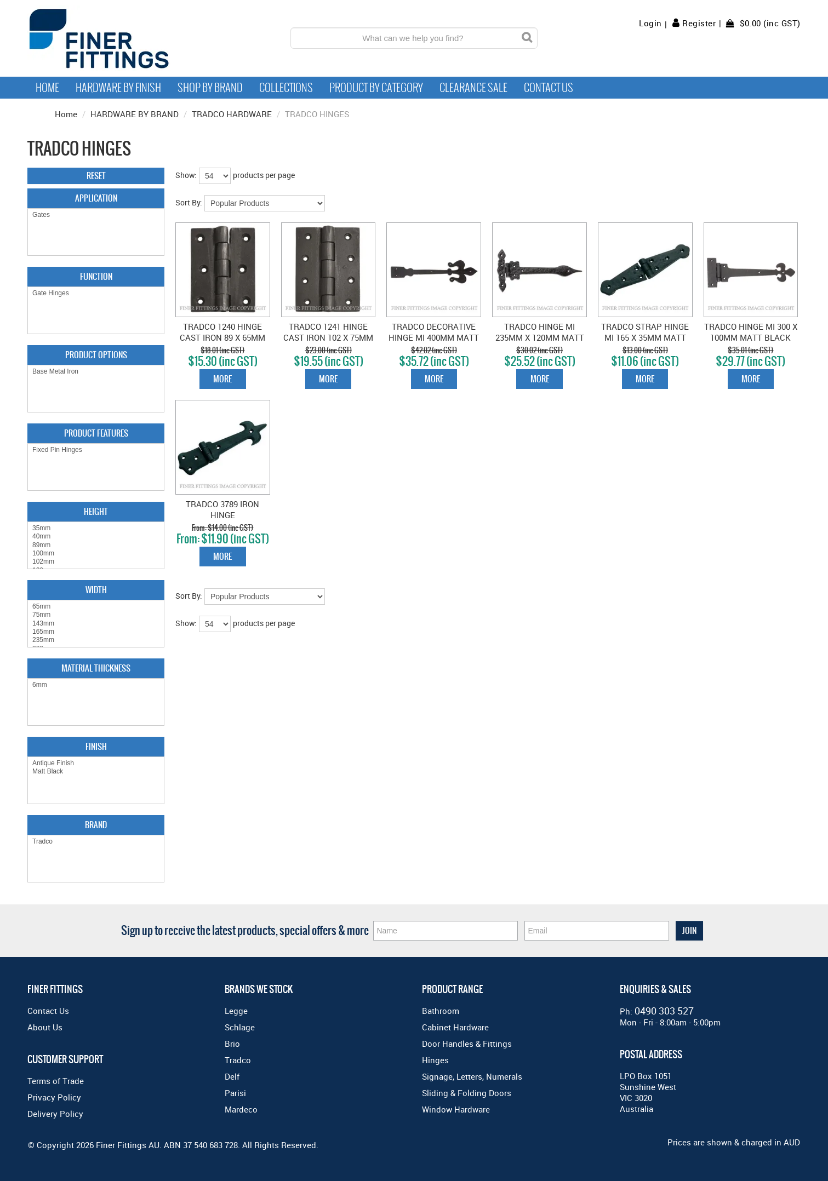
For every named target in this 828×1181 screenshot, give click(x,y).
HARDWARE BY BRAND (134, 113)
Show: (186, 175)
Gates (96, 215)
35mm (96, 528)
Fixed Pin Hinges (96, 450)
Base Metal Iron (96, 372)
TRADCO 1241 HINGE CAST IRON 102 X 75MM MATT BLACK (328, 337)
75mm (96, 615)
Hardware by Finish (118, 88)
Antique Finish (96, 763)
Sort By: (188, 202)
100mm (96, 553)
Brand (96, 824)
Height (96, 511)
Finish (96, 746)
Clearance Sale (473, 88)
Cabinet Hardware (455, 1027)
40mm (96, 536)
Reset (96, 175)
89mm (96, 545)
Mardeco (241, 1109)
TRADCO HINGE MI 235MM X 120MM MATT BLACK (539, 337)
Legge (236, 1010)
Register (699, 23)
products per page (264, 175)
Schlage (240, 1027)
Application (96, 198)
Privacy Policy (54, 1097)
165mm (96, 632)
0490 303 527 (664, 1010)
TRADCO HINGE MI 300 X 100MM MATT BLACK (750, 332)
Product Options (96, 354)
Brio (232, 1043)
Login (650, 23)
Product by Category (376, 88)
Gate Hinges (96, 293)
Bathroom (440, 1010)
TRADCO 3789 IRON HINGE (222, 509)
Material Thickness (95, 668)
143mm (96, 624)
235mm (96, 640)
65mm (96, 607)
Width (96, 589)
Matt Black (96, 771)
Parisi (235, 1092)
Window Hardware (456, 1109)
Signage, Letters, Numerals (472, 1076)
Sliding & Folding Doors (466, 1092)
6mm (96, 685)
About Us (44, 1027)
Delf (232, 1076)
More (222, 378)
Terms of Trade (55, 1080)
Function (96, 276)
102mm (96, 562)
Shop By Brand (210, 88)
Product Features (96, 433)
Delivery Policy (55, 1113)
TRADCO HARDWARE (232, 113)
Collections (286, 88)
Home (47, 88)
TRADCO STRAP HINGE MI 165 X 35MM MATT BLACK (645, 337)
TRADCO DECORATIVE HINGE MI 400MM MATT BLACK (434, 337)
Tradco (96, 842)
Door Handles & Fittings (467, 1043)
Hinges (435, 1059)
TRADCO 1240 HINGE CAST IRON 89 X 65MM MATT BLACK (222, 337)
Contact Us (548, 88)
